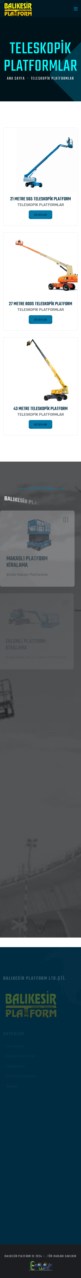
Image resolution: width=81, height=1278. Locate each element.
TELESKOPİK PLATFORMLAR (52, 78)
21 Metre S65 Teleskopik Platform (40, 199)
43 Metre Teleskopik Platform (40, 408)
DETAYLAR (40, 214)
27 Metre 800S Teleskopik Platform (40, 304)
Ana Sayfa (16, 78)
